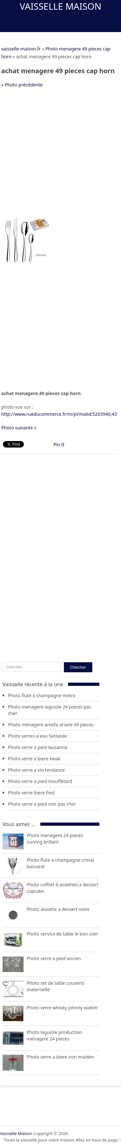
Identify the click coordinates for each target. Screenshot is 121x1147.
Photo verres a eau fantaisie (37, 736)
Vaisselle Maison (60, 6)
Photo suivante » (18, 428)
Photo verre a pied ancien (54, 958)
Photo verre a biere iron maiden (60, 1057)
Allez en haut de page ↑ (98, 1140)
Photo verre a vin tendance (36, 770)
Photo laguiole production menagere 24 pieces (54, 1035)
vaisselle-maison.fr (21, 49)
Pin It (59, 444)
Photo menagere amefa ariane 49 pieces (51, 724)
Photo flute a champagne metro (42, 695)
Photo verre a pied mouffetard (40, 781)
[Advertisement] (60, 155)
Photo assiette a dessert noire (58, 909)
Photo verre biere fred (31, 792)
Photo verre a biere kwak (34, 758)
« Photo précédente (22, 85)
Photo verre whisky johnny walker (62, 1008)
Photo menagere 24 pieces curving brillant (55, 838)
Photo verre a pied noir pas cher (42, 804)
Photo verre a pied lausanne (37, 747)
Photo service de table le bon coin (62, 934)
